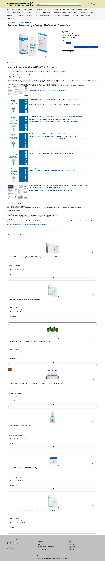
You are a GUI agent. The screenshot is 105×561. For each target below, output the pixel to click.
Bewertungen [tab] (18, 62)
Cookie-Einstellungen (43, 549)
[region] (33, 44)
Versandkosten (72, 546)
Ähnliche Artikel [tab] (24, 235)
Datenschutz (72, 544)
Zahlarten (71, 549)
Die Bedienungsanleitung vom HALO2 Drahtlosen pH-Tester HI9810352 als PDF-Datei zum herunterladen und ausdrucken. (56, 99)
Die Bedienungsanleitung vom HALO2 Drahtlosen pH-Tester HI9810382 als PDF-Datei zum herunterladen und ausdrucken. (56, 133)
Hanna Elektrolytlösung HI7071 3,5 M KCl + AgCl (23, 468)
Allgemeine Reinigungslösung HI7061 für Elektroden (24, 299)
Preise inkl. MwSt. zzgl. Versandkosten (70, 35)
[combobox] (57, 4)
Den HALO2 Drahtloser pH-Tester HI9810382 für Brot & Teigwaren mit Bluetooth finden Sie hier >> (52, 136)
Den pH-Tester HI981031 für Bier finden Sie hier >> (41, 88)
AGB (70, 541)
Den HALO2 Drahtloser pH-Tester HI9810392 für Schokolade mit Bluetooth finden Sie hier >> (51, 153)
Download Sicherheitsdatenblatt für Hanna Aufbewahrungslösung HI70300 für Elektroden (26, 224)
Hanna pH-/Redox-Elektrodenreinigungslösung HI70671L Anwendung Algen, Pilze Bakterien (36, 510)
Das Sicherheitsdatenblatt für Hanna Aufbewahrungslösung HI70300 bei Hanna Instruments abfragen (29, 227)
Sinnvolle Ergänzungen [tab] (13, 235)
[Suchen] (79, 4)
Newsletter (40, 547)
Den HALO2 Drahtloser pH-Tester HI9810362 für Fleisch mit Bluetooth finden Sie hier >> (50, 119)
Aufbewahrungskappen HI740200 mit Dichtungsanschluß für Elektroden (30, 341)
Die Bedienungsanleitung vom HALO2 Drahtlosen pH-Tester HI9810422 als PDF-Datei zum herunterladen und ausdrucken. (56, 168)
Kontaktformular (41, 544)
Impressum (40, 541)
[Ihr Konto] (88, 4)
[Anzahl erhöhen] (72, 47)
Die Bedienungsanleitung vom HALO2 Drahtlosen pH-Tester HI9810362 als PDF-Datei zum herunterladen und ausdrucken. (56, 116)
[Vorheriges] (7, 386)
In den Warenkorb (86, 47)
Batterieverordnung (73, 542)
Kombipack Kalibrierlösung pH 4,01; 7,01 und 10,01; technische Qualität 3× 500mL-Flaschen (36, 383)
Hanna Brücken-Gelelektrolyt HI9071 (20, 425)
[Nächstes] (98, 386)
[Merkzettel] (85, 4)
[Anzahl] (67, 47)
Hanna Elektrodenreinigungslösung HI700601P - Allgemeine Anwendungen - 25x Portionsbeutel (37, 257)
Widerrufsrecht (72, 547)
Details (52, 277)
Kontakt (40, 542)
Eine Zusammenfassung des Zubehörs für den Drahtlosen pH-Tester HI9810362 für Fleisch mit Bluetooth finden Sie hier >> (56, 121)
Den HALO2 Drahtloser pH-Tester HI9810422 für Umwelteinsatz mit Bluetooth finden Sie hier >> (52, 170)
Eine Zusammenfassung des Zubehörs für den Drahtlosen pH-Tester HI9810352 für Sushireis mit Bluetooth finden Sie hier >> (56, 104)
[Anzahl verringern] (63, 47)
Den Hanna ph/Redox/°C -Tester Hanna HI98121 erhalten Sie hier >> (45, 187)
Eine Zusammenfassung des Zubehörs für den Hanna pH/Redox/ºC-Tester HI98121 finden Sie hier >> (51, 190)
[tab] (10, 63)
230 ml (68, 43)
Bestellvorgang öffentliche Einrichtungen (47, 546)
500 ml (73, 43)
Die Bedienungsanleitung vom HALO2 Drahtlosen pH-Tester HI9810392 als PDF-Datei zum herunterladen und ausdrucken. (56, 150)
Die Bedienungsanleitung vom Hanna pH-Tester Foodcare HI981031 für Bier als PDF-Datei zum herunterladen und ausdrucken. (57, 85)
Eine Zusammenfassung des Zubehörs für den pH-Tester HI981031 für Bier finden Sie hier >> (49, 90)
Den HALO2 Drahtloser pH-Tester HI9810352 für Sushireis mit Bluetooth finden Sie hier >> (50, 102)
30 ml (63, 43)
